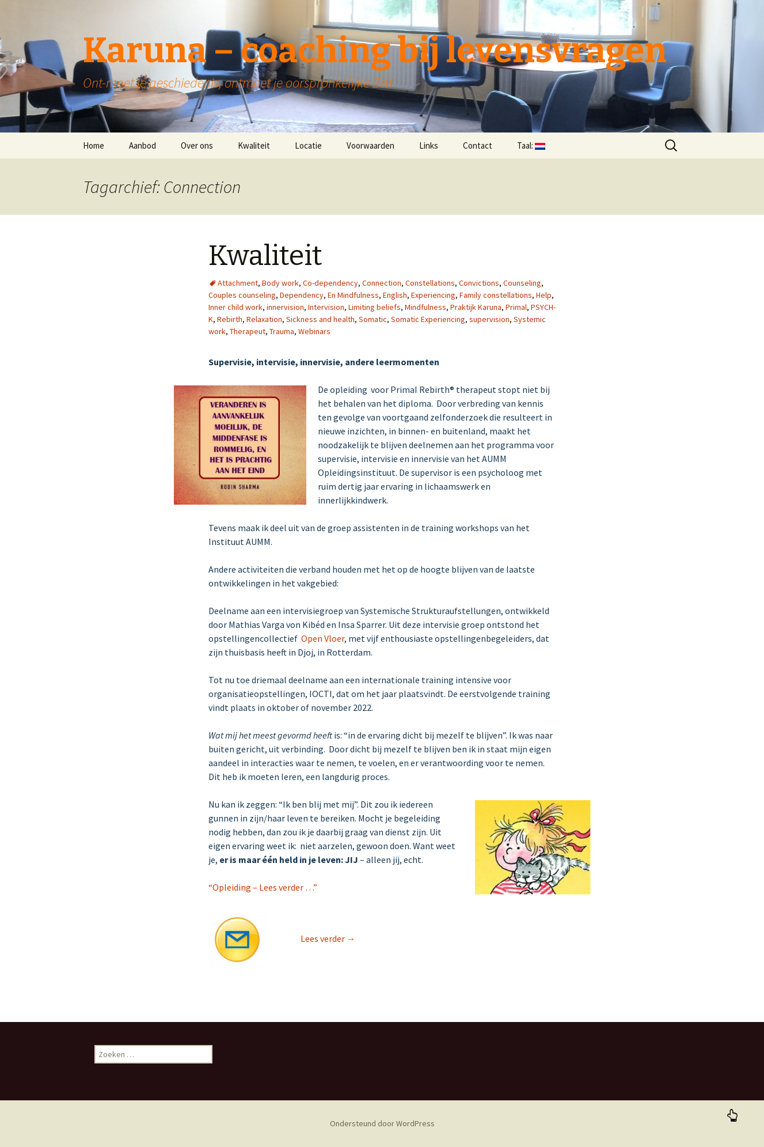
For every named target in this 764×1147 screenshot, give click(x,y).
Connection (381, 283)
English (395, 295)
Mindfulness (425, 307)
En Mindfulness (353, 295)
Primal (516, 307)
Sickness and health (320, 319)
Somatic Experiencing (428, 319)
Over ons (197, 145)
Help (544, 295)
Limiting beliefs (374, 307)
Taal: (531, 145)
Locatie (308, 145)
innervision (285, 307)
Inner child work (235, 307)
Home (93, 145)
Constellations (430, 283)
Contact (477, 145)
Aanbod (142, 145)
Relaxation (264, 319)
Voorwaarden (370, 145)
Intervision (326, 307)
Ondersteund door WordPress (382, 1123)
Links (428, 145)
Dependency (302, 295)
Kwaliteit (254, 145)
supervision (489, 319)
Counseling (522, 283)
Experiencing (433, 295)
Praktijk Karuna (475, 307)
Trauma (281, 331)
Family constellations (495, 295)
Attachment (238, 283)
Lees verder (328, 938)
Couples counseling (242, 295)
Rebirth (229, 319)
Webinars (314, 331)
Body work (280, 283)
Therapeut (247, 331)
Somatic (373, 319)
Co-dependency (330, 283)
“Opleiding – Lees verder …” (262, 887)
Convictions (479, 283)
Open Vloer (322, 638)
